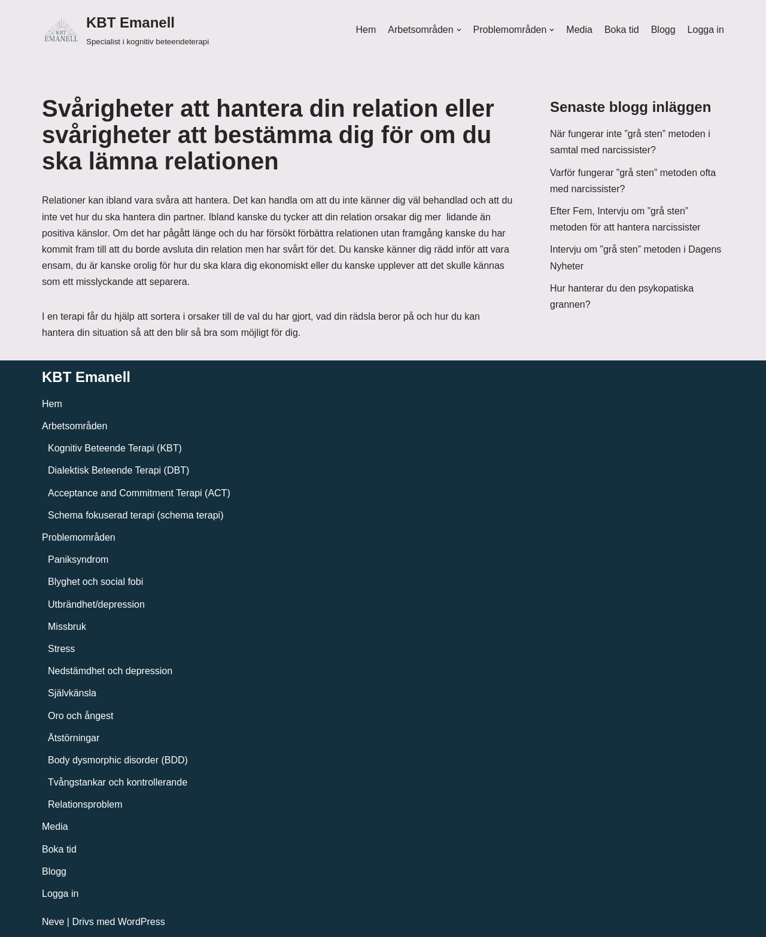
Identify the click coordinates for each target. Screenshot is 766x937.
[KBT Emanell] (125, 29)
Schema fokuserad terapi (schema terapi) (135, 515)
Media (579, 30)
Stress (61, 649)
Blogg (663, 30)
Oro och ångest (80, 716)
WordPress (141, 922)
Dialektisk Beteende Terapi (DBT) (118, 470)
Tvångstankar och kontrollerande (117, 782)
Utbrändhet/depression (96, 604)
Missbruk (67, 626)
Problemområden (78, 537)
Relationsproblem (85, 804)
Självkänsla (72, 693)
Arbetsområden (74, 426)
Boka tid (621, 30)
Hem (365, 30)
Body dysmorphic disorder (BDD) (118, 760)
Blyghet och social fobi (95, 582)
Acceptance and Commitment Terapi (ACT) (139, 493)
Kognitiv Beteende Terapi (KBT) (115, 448)
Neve (53, 922)
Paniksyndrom (78, 559)
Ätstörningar (73, 738)
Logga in (706, 30)
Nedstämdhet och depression (110, 671)
